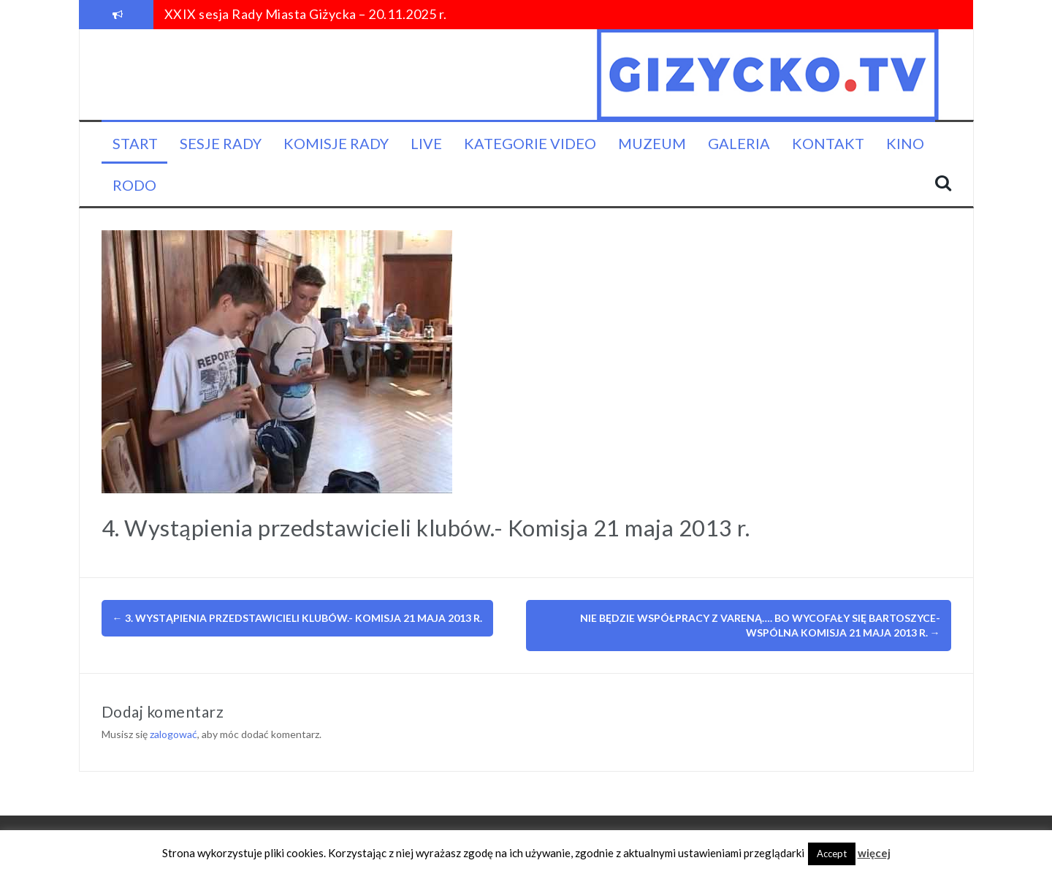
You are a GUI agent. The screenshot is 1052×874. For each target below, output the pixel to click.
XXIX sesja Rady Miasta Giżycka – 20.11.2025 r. (305, 14)
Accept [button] (832, 853)
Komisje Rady (336, 143)
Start (135, 143)
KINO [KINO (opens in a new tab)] (905, 143)
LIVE (426, 143)
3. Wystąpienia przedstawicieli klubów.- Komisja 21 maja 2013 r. (297, 618)
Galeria (739, 143)
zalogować (173, 734)
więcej (874, 852)
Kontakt (828, 143)
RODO (134, 185)
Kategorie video (530, 143)
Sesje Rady (221, 143)
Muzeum (652, 143)
